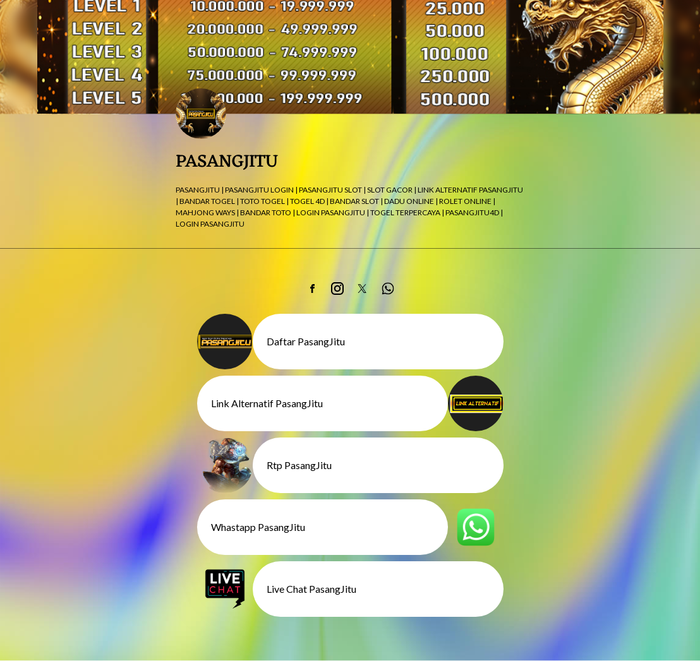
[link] (312, 288)
